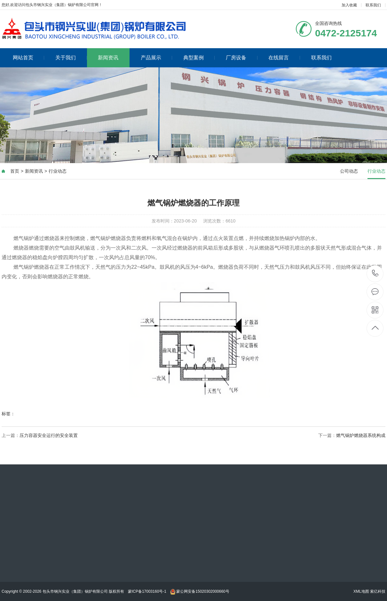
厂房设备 (241, 57)
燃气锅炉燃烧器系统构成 (360, 435)
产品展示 (156, 57)
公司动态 (349, 171)
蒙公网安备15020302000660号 (199, 591)
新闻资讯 (108, 57)
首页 (14, 171)
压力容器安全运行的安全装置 (49, 435)
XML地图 (361, 591)
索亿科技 (377, 591)
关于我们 (71, 57)
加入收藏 (349, 5)
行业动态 (58, 171)
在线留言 (284, 57)
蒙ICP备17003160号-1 (147, 591)
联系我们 (373, 5)
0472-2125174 (375, 273)
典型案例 (199, 57)
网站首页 (28, 57)
